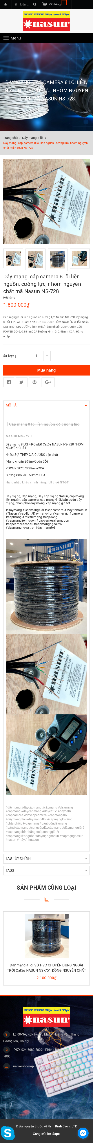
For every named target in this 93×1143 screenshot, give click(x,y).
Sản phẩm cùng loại (46, 888)
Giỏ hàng (58, 4)
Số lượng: (10, 356)
